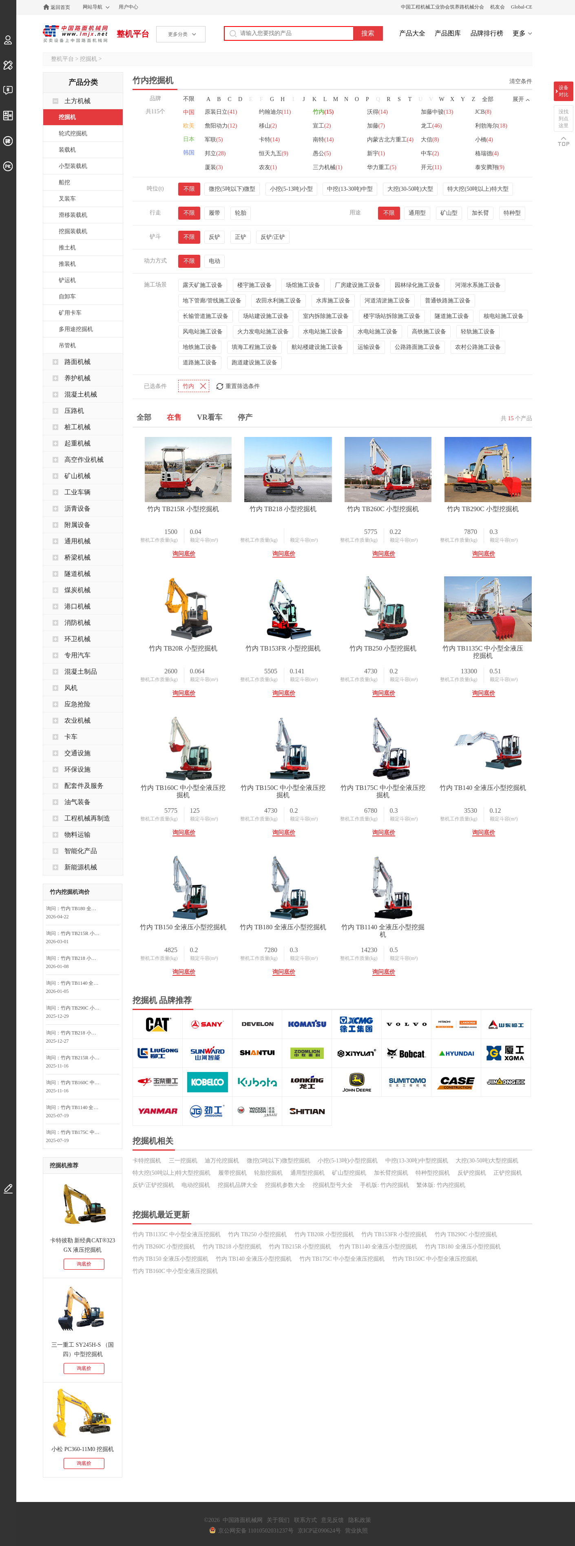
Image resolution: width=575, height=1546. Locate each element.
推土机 (67, 248)
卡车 (70, 736)
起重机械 (77, 443)
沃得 (382, 126)
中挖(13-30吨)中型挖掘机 (416, 1293)
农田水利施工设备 (278, 294)
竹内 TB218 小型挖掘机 (303, 501)
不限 (189, 99)
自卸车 (67, 296)
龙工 (215, 153)
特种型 (512, 206)
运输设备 (369, 340)
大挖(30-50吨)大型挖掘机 (487, 1293)
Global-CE (521, 7)
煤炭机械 (77, 590)
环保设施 (77, 769)
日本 (189, 139)
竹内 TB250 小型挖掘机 (189, 780)
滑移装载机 (73, 215)
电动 (214, 254)
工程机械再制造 (87, 818)
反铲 (214, 230)
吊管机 (67, 345)
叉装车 (67, 199)
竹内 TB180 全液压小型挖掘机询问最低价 (82, 908)
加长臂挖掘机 (391, 1305)
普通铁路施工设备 (448, 294)
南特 (438, 153)
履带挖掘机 (232, 1305)
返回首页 (60, 7)
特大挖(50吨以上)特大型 (477, 182)
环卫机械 (77, 638)
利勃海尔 (277, 153)
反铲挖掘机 (472, 1305)
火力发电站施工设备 (263, 325)
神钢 (438, 112)
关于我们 (278, 1520)
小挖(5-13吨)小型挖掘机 (348, 1293)
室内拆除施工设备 (326, 309)
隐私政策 (359, 1520)
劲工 (381, 112)
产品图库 (448, 33)
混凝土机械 (80, 394)
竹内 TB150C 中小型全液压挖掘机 (190, 920)
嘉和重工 (277, 112)
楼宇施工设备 (254, 278)
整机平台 (133, 33)
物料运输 (77, 834)
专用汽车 (77, 655)
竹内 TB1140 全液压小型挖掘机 (417, 1059)
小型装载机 (73, 166)
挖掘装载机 (73, 231)
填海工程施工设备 (254, 340)
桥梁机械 (77, 557)
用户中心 (128, 7)
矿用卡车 (70, 313)
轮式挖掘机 (73, 133)
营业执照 (356, 1531)
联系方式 (305, 1520)
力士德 (329, 112)
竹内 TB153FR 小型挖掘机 (416, 641)
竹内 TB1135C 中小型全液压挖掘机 (303, 780)
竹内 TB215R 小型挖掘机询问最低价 (82, 933)
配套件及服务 (84, 785)
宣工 (381, 140)
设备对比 (563, 91)
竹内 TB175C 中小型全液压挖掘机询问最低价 (82, 1132)
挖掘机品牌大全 (238, 1317)
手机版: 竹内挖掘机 (384, 1317)
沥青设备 (77, 508)
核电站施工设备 (504, 309)
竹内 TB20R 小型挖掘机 (303, 641)
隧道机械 (77, 573)
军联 (325, 153)
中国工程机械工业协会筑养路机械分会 (442, 7)
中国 (189, 112)
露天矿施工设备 (203, 278)
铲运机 (67, 280)
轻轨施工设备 (478, 325)
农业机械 (77, 720)
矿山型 (449, 206)
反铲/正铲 (273, 230)
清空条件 (520, 81)
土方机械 (77, 100)
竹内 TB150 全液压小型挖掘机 (189, 1059)
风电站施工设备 (203, 325)
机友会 (497, 7)
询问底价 (190, 547)
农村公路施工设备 (478, 340)
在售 (174, 410)
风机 (70, 687)
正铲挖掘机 (507, 1305)
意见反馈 (332, 1520)
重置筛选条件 (243, 379)
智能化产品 (80, 850)
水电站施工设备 (323, 325)
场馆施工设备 (303, 278)
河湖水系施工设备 (478, 278)
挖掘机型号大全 (333, 1317)
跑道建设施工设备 (254, 356)
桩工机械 (77, 426)
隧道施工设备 (452, 309)
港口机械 (77, 606)
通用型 (417, 206)
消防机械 (77, 622)
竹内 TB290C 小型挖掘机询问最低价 (82, 1008)
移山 (325, 140)
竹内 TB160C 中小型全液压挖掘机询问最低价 (82, 1082)
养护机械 (77, 378)
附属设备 (77, 524)
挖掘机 (88, 59)
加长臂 (480, 206)
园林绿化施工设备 (417, 278)
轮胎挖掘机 (268, 1305)
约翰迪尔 (277, 126)
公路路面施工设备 (417, 340)
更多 (519, 33)
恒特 (215, 112)
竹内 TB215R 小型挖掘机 (190, 501)
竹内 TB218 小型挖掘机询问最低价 (82, 958)
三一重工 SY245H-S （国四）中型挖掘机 (82, 1349)
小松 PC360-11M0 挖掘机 (82, 1449)
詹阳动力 (277, 140)
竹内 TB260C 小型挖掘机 (417, 501)
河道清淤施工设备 (387, 294)
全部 (487, 99)
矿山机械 (77, 475)
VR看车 (209, 410)
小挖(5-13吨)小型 (291, 182)
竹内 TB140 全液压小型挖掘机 (417, 920)
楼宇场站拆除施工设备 (391, 309)
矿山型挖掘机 (349, 1305)
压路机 (74, 410)
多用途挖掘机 (76, 329)
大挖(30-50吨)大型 (410, 182)
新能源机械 (80, 867)
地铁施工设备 (200, 340)
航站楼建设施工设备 (317, 340)
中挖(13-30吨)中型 (350, 182)
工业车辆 (77, 492)
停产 (245, 410)
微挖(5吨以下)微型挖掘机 (278, 1293)
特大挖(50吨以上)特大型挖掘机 (171, 1305)
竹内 (326, 126)
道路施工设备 (200, 356)
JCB (213, 140)
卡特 (382, 153)
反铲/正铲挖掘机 (153, 1317)
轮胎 (240, 206)
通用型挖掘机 (307, 1305)
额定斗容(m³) (211, 533)
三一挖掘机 (183, 1293)
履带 (214, 206)
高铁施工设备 (429, 325)
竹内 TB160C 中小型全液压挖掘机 (417, 780)
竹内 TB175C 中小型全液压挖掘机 (303, 920)
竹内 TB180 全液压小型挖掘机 (303, 1059)
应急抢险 (77, 704)
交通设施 (77, 753)
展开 (518, 99)
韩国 (189, 153)
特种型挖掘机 (433, 1305)
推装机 (67, 264)
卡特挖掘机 (147, 1293)
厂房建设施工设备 (357, 278)
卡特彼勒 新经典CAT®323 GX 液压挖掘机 (82, 1245)
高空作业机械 (84, 459)
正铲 (240, 230)
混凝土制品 (80, 671)
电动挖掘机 (195, 1317)
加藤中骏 (444, 126)
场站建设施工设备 (266, 309)
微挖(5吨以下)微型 (232, 182)
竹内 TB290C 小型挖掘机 (190, 641)
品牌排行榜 (487, 33)
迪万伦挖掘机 (222, 1293)
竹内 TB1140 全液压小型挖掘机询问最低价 (82, 983)
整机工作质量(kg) (165, 533)
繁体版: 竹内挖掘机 (440, 1317)
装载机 (67, 150)
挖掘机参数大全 (285, 1317)
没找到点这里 (563, 118)
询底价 (84, 1264)
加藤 (437, 140)
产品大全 (412, 33)
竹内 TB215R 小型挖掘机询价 (82, 1058)
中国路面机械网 (75, 33)
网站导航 (92, 7)
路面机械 (77, 361)
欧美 (189, 126)
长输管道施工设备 (205, 309)
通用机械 (77, 541)
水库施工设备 (333, 294)
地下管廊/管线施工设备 (212, 294)
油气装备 (77, 801)
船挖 (64, 182)
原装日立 (221, 126)
